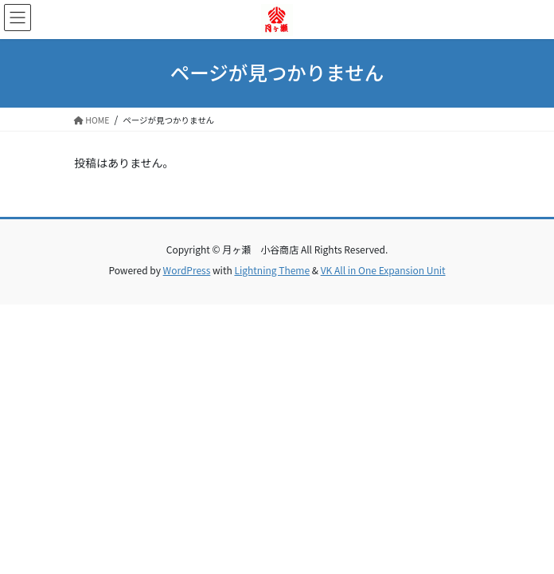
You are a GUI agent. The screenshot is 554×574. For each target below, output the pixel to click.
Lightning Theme (272, 270)
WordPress (187, 270)
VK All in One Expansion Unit (383, 270)
